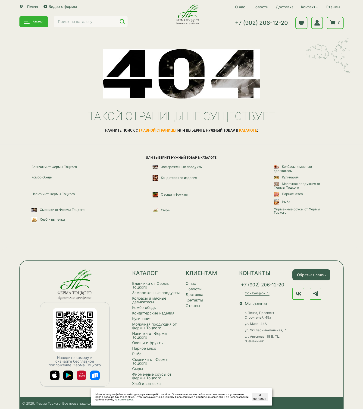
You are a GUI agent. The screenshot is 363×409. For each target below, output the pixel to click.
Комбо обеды (42, 177)
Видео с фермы (60, 6)
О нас (240, 7)
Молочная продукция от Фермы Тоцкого (297, 185)
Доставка (284, 7)
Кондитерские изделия (175, 178)
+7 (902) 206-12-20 (261, 23)
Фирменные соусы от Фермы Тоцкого (297, 210)
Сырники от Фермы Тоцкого (57, 210)
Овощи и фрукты (170, 194)
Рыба (282, 202)
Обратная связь (311, 274)
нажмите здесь (124, 399)
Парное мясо (288, 194)
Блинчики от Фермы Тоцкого (54, 166)
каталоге (248, 130)
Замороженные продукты (178, 167)
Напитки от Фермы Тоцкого (53, 194)
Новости (260, 7)
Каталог (34, 22)
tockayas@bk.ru (257, 293)
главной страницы (157, 130)
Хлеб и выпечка (48, 219)
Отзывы (332, 7)
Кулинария (286, 177)
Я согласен (259, 396)
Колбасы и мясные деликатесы (293, 168)
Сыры (161, 210)
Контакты (309, 7)
